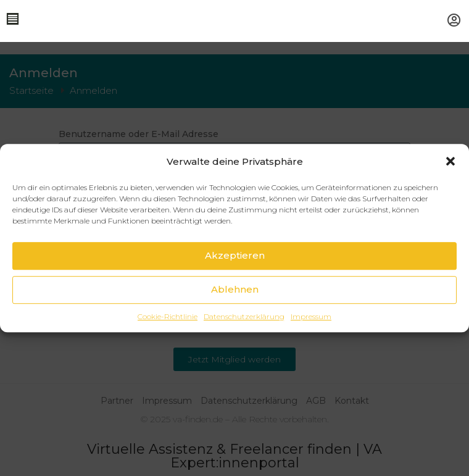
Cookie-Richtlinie (167, 316)
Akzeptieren (235, 255)
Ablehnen (235, 289)
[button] (450, 161)
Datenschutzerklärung (244, 316)
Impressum (311, 316)
